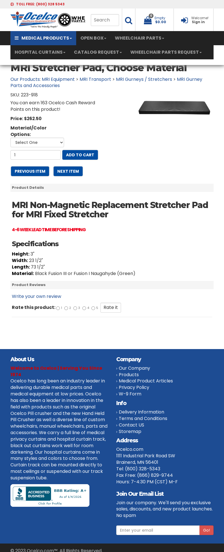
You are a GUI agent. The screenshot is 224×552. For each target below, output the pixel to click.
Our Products (25, 79)
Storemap (130, 431)
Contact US (131, 425)
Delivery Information (141, 412)
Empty (160, 18)
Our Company (134, 368)
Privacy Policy (134, 387)
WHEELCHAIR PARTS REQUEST (166, 52)
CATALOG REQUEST (98, 52)
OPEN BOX (93, 38)
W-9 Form (130, 394)
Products (129, 374)
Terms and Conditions (143, 418)
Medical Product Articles (146, 381)
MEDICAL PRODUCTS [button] (43, 38)
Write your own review (36, 296)
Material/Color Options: (28, 131)
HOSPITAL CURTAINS (40, 52)
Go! (206, 530)
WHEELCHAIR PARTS (139, 38)
